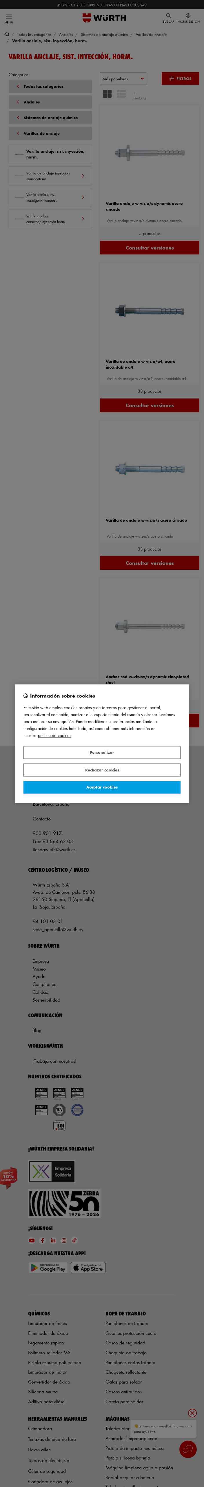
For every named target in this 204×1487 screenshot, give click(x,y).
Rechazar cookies (102, 769)
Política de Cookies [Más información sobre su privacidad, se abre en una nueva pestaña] (54, 735)
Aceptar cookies (102, 787)
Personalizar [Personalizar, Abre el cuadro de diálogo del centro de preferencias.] (102, 752)
